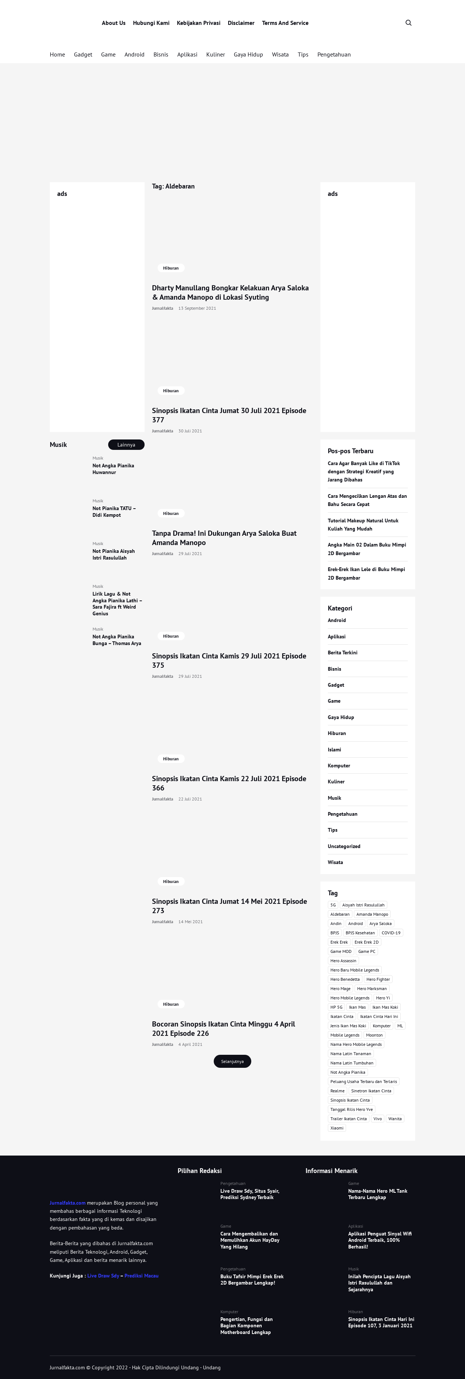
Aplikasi (187, 54)
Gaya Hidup (248, 54)
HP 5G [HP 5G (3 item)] (336, 1007)
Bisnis (161, 54)
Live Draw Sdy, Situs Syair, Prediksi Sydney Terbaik (249, 1194)
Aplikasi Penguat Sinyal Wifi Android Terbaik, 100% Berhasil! (380, 1240)
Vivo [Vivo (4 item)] (378, 1118)
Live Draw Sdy (103, 1275)
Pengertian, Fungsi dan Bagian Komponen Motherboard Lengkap (246, 1325)
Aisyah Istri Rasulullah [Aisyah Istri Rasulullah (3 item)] (363, 905)
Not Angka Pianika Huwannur (113, 469)
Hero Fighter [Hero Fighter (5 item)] (378, 979)
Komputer (339, 765)
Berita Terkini (343, 652)
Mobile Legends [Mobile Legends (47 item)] (344, 1035)
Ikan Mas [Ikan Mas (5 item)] (357, 1007)
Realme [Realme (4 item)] (337, 1090)
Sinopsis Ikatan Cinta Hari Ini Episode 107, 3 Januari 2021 (381, 1322)
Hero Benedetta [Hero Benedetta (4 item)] (345, 979)
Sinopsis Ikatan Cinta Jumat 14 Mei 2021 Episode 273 (229, 905)
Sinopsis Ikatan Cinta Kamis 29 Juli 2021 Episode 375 (229, 660)
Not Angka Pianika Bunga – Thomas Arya (117, 640)
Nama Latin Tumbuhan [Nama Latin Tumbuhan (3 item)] (352, 1063)
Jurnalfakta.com (67, 1202)
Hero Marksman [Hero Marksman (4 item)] (372, 988)
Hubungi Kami (151, 22)
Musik (98, 458)
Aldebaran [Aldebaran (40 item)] (340, 914)
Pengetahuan (334, 54)
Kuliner (215, 54)
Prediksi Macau (142, 1275)
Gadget (83, 54)
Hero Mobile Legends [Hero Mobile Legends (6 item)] (349, 998)
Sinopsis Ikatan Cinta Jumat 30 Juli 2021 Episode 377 (229, 415)
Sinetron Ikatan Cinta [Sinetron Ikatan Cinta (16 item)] (371, 1090)
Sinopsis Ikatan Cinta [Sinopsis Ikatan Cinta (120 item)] (350, 1100)
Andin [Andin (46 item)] (336, 923)
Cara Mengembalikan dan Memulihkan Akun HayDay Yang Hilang (249, 1240)
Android (135, 54)
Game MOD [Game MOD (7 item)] (341, 951)
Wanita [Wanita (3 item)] (395, 1118)
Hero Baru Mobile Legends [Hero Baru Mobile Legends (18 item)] (354, 970)
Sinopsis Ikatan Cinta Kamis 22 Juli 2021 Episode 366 (229, 783)
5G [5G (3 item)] (333, 905)
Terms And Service (285, 22)
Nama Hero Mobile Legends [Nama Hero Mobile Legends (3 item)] (356, 1044)
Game (108, 54)
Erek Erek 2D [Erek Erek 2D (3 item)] (367, 942)
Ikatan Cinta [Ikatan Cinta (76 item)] (341, 1016)
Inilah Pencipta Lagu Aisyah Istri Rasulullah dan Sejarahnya (379, 1283)
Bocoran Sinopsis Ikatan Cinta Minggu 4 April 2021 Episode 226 (223, 1028)
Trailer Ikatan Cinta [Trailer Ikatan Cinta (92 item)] (348, 1118)
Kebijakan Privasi (198, 22)
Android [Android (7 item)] (355, 923)
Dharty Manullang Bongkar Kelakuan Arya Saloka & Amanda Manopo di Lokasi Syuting (230, 292)
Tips (303, 54)
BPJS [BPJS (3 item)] (334, 932)
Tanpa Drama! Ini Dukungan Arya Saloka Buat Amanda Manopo (224, 537)
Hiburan (171, 268)
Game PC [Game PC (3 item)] (366, 951)
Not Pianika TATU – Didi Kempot (114, 511)
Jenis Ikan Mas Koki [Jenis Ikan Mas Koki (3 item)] (348, 1025)
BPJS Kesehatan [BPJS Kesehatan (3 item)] (360, 932)
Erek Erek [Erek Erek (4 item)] (339, 942)
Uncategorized (344, 846)
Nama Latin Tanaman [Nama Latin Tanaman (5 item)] (350, 1053)
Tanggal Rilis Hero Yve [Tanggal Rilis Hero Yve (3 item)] (351, 1109)
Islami (334, 749)
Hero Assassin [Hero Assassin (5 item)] (343, 960)
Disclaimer (241, 22)
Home (57, 54)
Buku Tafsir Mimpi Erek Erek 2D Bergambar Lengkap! (252, 1279)
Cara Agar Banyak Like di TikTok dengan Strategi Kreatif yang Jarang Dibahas (364, 471)
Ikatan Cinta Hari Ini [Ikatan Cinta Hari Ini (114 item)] (379, 1016)
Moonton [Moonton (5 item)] (374, 1035)
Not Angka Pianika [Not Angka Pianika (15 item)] (347, 1072)
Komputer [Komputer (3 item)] (382, 1025)
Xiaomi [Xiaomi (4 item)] (336, 1128)
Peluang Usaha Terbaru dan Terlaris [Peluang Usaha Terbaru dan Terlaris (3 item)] (363, 1081)
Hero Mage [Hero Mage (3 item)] (340, 988)
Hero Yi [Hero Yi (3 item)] (383, 998)
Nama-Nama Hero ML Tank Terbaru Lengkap (377, 1194)
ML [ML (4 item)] (400, 1025)
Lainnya (126, 444)
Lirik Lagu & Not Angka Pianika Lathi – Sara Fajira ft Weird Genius (117, 603)
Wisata (280, 54)
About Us (114, 22)
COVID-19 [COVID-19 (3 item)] (391, 932)
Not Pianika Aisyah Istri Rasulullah (114, 554)
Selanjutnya (232, 1061)
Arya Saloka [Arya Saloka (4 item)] (380, 923)
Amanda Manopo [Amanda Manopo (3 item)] (372, 914)
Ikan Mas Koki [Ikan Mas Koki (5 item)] (385, 1007)
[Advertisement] (233, 123)
